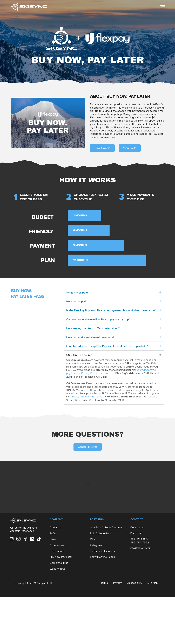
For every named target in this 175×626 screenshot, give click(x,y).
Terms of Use (106, 373)
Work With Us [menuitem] (57, 569)
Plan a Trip (136, 533)
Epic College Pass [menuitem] (100, 534)
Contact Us (137, 528)
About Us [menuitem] (55, 528)
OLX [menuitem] (92, 540)
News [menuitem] (53, 540)
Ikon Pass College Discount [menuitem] (106, 528)
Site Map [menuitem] (152, 583)
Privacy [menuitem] (117, 583)
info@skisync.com (140, 548)
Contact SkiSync (87, 446)
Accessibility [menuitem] (134, 583)
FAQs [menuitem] (53, 534)
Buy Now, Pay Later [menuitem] (61, 557)
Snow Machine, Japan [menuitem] (102, 557)
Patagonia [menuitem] (96, 546)
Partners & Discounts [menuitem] (102, 551)
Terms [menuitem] (104, 583)
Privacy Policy (89, 373)
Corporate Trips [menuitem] (59, 563)
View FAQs (129, 148)
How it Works (102, 148)
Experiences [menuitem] (57, 546)
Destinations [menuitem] (57, 551)
